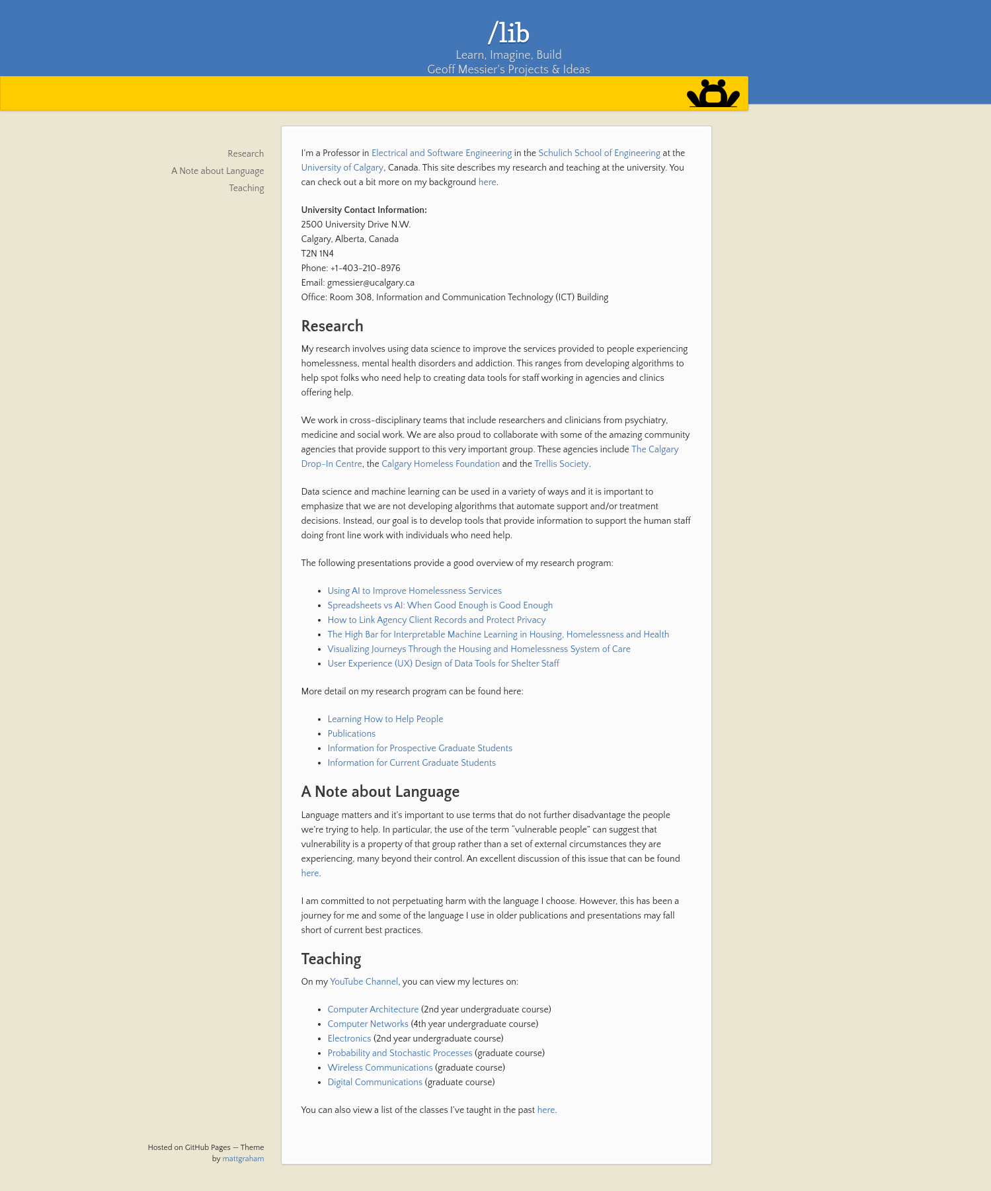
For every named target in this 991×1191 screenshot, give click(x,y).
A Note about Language (217, 171)
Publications (352, 734)
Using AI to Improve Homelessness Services (415, 591)
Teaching (246, 188)
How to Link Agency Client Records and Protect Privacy (437, 620)
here (487, 182)
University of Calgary (342, 168)
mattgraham (243, 1159)
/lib (508, 32)
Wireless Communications (380, 1068)
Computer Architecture (373, 1010)
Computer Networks (368, 1024)
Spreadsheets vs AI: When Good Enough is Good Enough (440, 605)
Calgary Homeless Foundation (440, 464)
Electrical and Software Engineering (442, 153)
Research (245, 154)
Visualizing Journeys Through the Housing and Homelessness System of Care (479, 649)
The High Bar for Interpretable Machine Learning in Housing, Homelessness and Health (499, 635)
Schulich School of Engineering (599, 153)
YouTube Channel (364, 982)
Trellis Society (561, 464)
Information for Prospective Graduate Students (420, 748)
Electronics (350, 1039)
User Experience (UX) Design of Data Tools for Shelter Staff (444, 664)
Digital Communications (375, 1082)
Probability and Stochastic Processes (400, 1053)
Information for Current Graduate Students (412, 763)
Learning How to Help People (386, 719)
